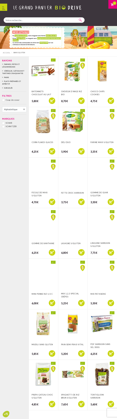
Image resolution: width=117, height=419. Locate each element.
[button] (6, 414)
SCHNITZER (11, 126)
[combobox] (44, 20)
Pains (6, 77)
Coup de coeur (12, 100)
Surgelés (8, 88)
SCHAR (9, 123)
